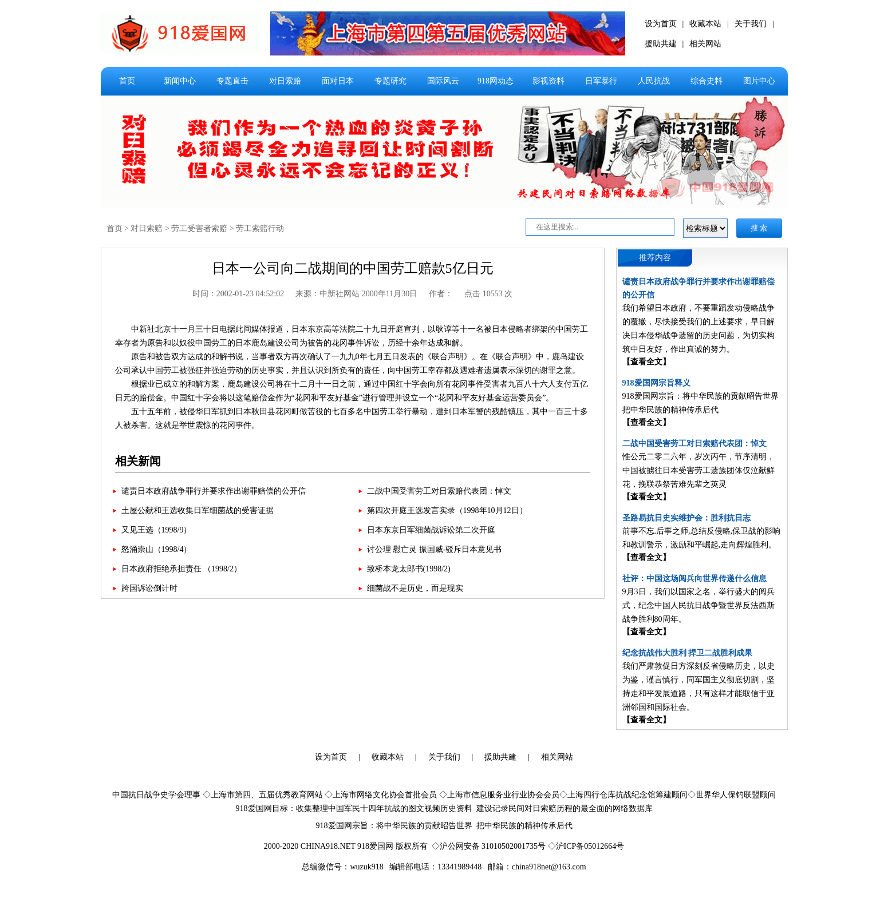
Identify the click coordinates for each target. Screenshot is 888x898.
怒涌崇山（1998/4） (156, 549)
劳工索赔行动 (260, 228)
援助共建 (661, 43)
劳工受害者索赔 (199, 228)
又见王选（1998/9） (156, 530)
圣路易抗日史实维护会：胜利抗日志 (686, 518)
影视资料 (548, 81)
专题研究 (390, 81)
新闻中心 (180, 81)
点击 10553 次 (488, 293)
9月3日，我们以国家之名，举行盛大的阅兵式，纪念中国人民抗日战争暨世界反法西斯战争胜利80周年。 (698, 605)
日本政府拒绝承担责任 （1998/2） (181, 569)
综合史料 (706, 81)
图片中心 (759, 81)
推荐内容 (655, 257)
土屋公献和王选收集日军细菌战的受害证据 (197, 510)
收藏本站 (705, 23)
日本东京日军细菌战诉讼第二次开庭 (431, 530)
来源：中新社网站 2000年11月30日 (356, 293)
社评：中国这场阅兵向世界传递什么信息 (694, 578)
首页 (127, 81)
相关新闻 (138, 461)
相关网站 (705, 43)
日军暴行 (601, 81)
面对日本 (338, 81)
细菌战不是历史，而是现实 (415, 588)
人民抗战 (654, 81)
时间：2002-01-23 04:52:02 (238, 293)
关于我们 (751, 23)
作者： (441, 293)
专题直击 (232, 81)
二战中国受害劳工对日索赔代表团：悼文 (439, 491)
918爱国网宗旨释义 (656, 383)
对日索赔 (285, 81)
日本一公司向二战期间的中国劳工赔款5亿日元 (353, 268)
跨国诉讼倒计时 (149, 588)
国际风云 (443, 81)
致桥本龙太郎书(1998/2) (409, 569)
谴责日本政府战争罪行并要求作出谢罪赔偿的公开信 (213, 491)
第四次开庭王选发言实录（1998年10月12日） (447, 510)
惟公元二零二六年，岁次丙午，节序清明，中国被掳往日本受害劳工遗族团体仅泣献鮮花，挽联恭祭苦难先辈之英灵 (698, 470)
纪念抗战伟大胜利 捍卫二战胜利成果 (687, 653)
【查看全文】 (646, 361)
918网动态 (495, 81)
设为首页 (661, 23)
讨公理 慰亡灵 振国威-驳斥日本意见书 (434, 549)
